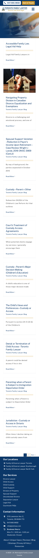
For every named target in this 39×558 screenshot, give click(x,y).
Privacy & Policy (23, 543)
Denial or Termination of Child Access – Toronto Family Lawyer (18, 346)
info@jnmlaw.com (14, 526)
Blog (33, 540)
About (6, 540)
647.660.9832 (12, 523)
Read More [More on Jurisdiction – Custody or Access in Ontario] (10, 443)
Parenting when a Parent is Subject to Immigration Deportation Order (18, 385)
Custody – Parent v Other (18, 189)
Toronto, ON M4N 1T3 (15, 519)
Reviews (26, 540)
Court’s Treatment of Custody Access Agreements (16, 228)
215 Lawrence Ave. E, (15, 516)
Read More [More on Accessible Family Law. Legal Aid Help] (10, 60)
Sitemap (12, 543)
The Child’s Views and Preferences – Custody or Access (18, 308)
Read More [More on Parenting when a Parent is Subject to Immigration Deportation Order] (10, 407)
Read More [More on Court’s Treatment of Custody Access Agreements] (10, 254)
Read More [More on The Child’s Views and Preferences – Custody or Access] (10, 330)
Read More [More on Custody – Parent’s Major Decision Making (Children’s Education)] (10, 292)
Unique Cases (16, 540)
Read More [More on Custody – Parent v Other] (10, 212)
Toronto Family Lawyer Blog (16, 109)
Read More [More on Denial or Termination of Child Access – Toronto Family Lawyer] (10, 369)
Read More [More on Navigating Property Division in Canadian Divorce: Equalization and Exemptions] (10, 126)
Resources (19, 546)
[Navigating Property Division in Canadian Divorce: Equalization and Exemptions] (19, 81)
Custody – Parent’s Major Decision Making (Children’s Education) (18, 269)
